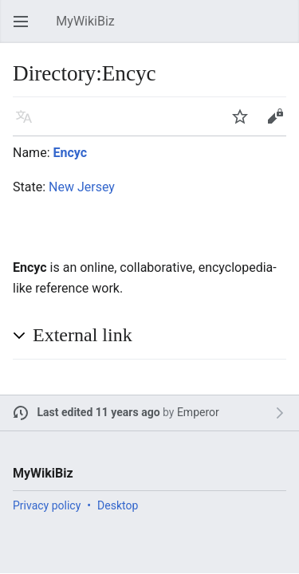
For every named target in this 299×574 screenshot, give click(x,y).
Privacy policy (47, 505)
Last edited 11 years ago (98, 412)
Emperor (198, 412)
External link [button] (82, 334)
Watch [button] (245, 124)
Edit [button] (278, 124)
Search (283, 29)
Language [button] (28, 124)
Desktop (117, 505)
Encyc (70, 152)
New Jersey (82, 187)
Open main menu (25, 29)
